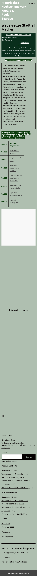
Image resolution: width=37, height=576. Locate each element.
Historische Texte (8, 440)
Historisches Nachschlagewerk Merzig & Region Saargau (13, 10)
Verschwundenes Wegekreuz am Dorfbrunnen (16, 178)
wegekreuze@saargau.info (15, 138)
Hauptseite (5, 471)
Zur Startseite (7, 40)
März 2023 (5, 524)
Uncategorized (7, 537)
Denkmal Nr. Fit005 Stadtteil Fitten (15, 487)
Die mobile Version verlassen (18, 573)
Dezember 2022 (7, 527)
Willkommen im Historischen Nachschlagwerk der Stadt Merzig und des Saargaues (18, 445)
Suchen (4, 453)
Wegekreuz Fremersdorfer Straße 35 (15, 168)
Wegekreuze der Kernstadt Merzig (14, 481)
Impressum (5, 484)
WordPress (22, 562)
